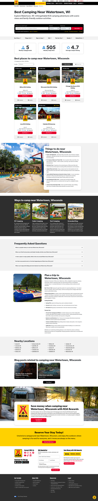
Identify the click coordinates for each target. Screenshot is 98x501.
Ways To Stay (59, 3)
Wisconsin (36, 6)
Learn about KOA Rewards (76, 460)
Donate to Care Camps (19, 485)
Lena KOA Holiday (25, 124)
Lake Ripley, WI (35, 351)
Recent (72, 1)
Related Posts (80, 38)
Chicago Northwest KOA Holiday (73, 87)
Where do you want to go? (21, 25)
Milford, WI (51, 343)
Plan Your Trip (59, 38)
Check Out (62, 25)
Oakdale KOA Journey (49, 124)
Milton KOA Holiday (25, 87)
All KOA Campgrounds (19, 482)
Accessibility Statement (73, 484)
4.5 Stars (32, 68)
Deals (75, 3)
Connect (52, 1)
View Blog (49, 382)
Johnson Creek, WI (36, 343)
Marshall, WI (18, 349)
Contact (20, 100)
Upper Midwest (29, 6)
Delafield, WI (52, 351)
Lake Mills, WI (35, 345)
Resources (81, 3)
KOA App (61, 1)
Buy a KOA (53, 492)
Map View (78, 64)
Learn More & (38, 420)
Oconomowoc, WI (70, 345)
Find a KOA (16, 6)
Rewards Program (68, 3)
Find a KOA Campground (20, 480)
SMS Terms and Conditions (74, 487)
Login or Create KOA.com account (22, 487)
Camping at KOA (50, 3)
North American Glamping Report (57, 485)
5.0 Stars (32, 105)
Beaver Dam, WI (69, 351)
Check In (51, 25)
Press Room (35, 484)
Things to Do (28, 38)
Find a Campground (40, 3)
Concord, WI (18, 345)
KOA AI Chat (45, 1)
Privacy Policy (71, 480)
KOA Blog (53, 480)
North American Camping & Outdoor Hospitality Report (58, 483)
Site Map (52, 490)
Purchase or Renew (69, 463)
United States (22, 6)
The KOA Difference (37, 480)
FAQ (49, 38)
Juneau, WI (51, 347)
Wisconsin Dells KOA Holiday (49, 87)
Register (35, 31)
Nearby (69, 38)
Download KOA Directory (56, 488)
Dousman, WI (69, 349)
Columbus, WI (35, 349)
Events (30, 100)
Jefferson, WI (35, 347)
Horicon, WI (17, 351)
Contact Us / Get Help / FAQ (56, 487)
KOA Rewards (18, 484)
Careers (34, 485)
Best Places (17, 38)
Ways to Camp (40, 38)
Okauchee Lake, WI (70, 347)
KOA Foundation (36, 482)
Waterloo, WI (18, 347)
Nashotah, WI (52, 349)
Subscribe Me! (55, 469)
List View (67, 64)
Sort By (15, 64)
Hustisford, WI (52, 345)
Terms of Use (71, 482)
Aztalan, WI (68, 343)
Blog (57, 1)
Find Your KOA (49, 442)
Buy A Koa (66, 1)
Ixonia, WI (17, 343)
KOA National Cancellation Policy (75, 485)
